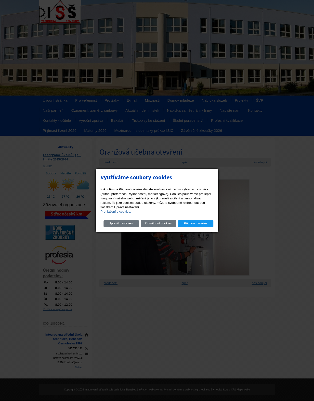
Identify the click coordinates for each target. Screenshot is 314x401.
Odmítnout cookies (158, 223)
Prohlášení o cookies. (116, 211)
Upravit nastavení (121, 223)
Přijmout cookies (195, 223)
